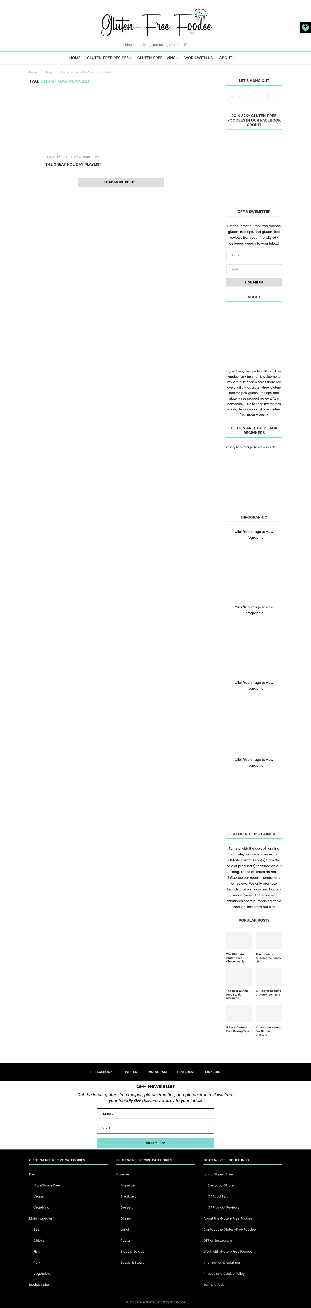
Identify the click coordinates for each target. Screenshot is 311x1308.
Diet (32, 1174)
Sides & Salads (132, 1251)
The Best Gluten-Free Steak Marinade (237, 994)
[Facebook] (232, 100)
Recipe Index (39, 1284)
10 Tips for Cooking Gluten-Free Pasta (268, 992)
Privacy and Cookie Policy (224, 1273)
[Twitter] (243, 100)
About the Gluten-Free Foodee (227, 1218)
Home (33, 72)
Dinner (126, 1218)
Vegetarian (42, 1207)
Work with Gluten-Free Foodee (227, 1251)
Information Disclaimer (221, 1262)
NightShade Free (46, 1185)
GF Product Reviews (223, 1207)
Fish (36, 1251)
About (225, 58)
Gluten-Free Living (156, 58)
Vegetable (41, 1273)
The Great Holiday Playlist (73, 164)
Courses (123, 1174)
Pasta (125, 1240)
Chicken (40, 1240)
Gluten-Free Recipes (108, 58)
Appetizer (128, 1185)
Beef (37, 1229)
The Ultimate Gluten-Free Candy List (268, 958)
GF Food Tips (218, 1196)
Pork (36, 1262)
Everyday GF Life (58, 157)
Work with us (198, 58)
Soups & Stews (132, 1262)
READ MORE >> (257, 415)
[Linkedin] (276, 100)
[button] (305, 27)
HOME (75, 58)
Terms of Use (213, 1284)
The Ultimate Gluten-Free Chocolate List (236, 958)
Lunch (125, 1229)
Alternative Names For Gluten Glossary (268, 1031)
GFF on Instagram (217, 1240)
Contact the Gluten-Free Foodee (229, 1229)
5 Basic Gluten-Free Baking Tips (237, 1029)
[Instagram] (254, 100)
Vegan (38, 1196)
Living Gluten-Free (86, 157)
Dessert (127, 1207)
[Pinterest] (265, 100)
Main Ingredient (41, 1218)
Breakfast (128, 1196)
